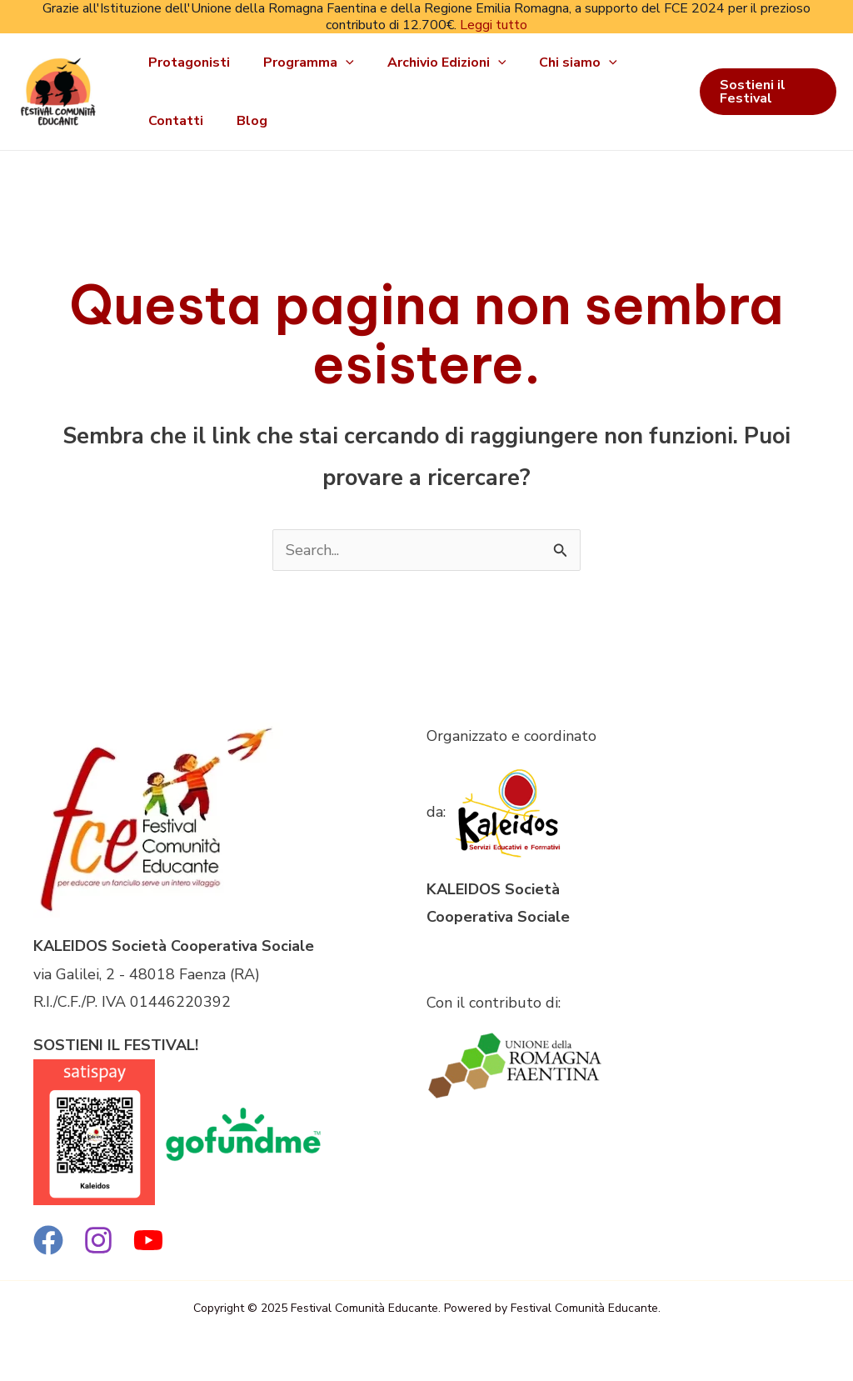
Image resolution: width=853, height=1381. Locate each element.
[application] (345, 62)
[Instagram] (98, 1240)
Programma (308, 62)
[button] (768, 91)
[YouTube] (148, 1240)
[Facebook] (48, 1240)
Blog (252, 121)
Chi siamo (578, 62)
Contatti (175, 121)
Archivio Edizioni (446, 62)
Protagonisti (189, 62)
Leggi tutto (493, 25)
